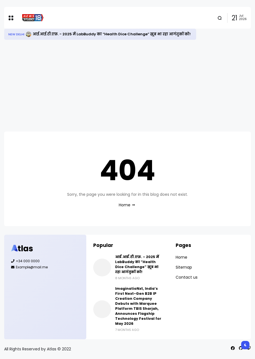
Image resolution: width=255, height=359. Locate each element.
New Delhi (16, 34)
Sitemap (184, 267)
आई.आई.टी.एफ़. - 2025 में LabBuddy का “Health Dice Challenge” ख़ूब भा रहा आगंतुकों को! (112, 34)
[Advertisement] (127, 86)
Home (124, 205)
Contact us (187, 277)
